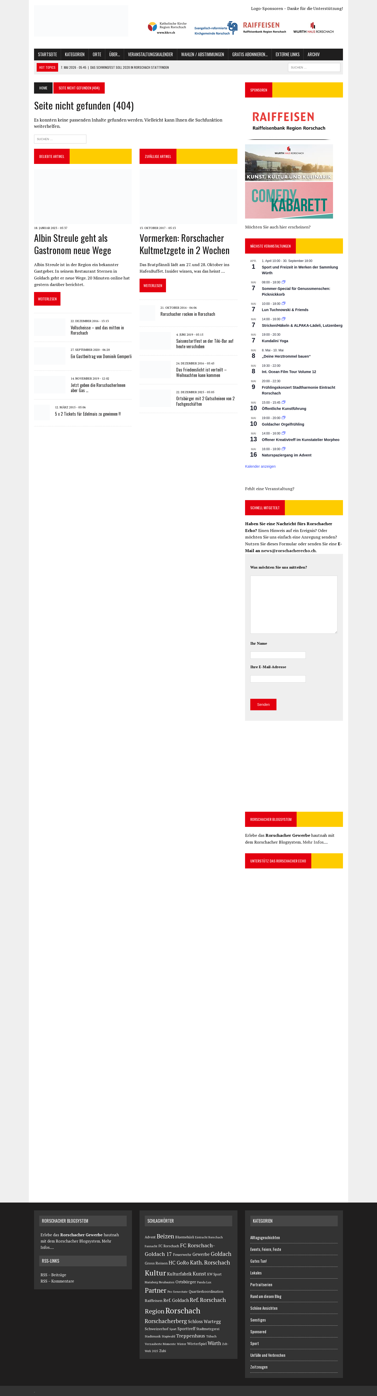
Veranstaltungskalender (150, 54)
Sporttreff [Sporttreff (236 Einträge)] (186, 1328)
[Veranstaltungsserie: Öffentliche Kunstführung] (283, 402)
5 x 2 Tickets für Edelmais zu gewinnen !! (88, 414)
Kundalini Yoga (275, 341)
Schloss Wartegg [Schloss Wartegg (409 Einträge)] (204, 1321)
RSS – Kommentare (56, 1281)
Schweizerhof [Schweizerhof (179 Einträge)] (156, 1328)
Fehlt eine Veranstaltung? (269, 488)
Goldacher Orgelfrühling (283, 424)
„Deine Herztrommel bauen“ (286, 356)
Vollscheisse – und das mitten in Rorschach (97, 330)
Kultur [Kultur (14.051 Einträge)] (155, 1273)
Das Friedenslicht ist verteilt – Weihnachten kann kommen (201, 372)
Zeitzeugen (259, 1367)
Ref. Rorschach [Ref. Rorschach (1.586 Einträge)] (208, 1299)
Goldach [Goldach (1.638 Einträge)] (221, 1253)
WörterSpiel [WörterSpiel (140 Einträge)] (197, 1343)
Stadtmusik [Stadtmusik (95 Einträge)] (153, 1336)
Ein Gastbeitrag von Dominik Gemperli (101, 356)
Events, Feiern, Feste (265, 1249)
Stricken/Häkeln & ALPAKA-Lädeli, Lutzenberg (302, 325)
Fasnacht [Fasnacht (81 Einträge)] (151, 1246)
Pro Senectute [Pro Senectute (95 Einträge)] (177, 1291)
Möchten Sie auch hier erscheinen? (278, 227)
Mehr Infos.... (315, 842)
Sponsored (258, 1331)
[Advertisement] (289, 765)
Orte (97, 54)
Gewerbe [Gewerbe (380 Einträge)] (201, 1254)
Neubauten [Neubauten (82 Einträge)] (166, 1282)
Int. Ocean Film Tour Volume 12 (289, 372)
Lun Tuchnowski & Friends (285, 310)
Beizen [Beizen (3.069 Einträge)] (165, 1236)
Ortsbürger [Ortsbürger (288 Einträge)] (185, 1281)
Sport (254, 1343)
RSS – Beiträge (52, 1274)
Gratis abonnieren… (250, 54)
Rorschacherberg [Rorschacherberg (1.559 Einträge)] (166, 1321)
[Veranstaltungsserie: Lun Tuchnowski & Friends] (283, 304)
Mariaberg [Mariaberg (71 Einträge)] (151, 1282)
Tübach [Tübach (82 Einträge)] (211, 1336)
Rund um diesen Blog (265, 1296)
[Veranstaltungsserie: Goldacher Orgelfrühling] (283, 418)
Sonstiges (258, 1320)
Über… (114, 54)
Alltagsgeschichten (265, 1237)
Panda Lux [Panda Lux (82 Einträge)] (204, 1282)
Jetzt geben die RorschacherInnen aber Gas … (98, 388)
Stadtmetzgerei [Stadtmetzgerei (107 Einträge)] (207, 1329)
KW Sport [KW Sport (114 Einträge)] (214, 1274)
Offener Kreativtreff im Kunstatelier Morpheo (300, 440)
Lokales (256, 1272)
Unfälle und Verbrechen (267, 1355)
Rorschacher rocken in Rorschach (187, 314)
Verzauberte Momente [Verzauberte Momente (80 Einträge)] (160, 1344)
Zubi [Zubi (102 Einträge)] (162, 1351)
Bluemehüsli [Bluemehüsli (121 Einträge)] (184, 1237)
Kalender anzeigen (260, 466)
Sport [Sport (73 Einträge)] (172, 1329)
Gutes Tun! (258, 1261)
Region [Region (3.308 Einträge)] (154, 1311)
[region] (241, 27)
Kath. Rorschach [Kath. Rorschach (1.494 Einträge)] (210, 1262)
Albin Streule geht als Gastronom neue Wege (72, 244)
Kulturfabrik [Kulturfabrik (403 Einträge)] (179, 1274)
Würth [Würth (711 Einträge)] (214, 1343)
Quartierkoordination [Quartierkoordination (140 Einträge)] (206, 1291)
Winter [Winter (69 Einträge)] (181, 1344)
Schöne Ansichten (264, 1308)
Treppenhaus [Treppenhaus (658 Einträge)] (190, 1335)
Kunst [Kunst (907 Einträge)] (199, 1273)
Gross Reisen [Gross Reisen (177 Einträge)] (156, 1263)
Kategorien (75, 54)
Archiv (314, 54)
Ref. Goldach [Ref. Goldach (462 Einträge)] (176, 1300)
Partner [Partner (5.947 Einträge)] (155, 1290)
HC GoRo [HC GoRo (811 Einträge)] (179, 1262)
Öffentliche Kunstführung (284, 409)
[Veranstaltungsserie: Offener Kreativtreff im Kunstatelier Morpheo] (283, 433)
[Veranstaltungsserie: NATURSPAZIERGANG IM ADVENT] (283, 449)
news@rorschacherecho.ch (288, 550)
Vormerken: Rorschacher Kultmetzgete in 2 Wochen (185, 244)
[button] (167, 27)
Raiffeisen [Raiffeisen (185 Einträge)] (153, 1300)
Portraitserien (261, 1284)
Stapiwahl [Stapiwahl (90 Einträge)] (168, 1336)
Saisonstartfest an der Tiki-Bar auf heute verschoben (205, 344)
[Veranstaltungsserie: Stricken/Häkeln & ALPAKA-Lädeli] (283, 319)
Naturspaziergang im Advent (286, 455)
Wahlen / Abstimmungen (202, 54)
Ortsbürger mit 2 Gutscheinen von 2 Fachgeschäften (205, 401)
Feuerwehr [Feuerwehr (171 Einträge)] (182, 1254)
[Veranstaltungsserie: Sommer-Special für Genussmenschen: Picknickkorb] (283, 282)
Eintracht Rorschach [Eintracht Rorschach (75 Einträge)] (209, 1237)
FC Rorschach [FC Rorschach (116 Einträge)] (168, 1246)
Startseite (47, 54)
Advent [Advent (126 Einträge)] (150, 1237)
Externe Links (288, 54)
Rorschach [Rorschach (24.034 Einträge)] (182, 1310)
